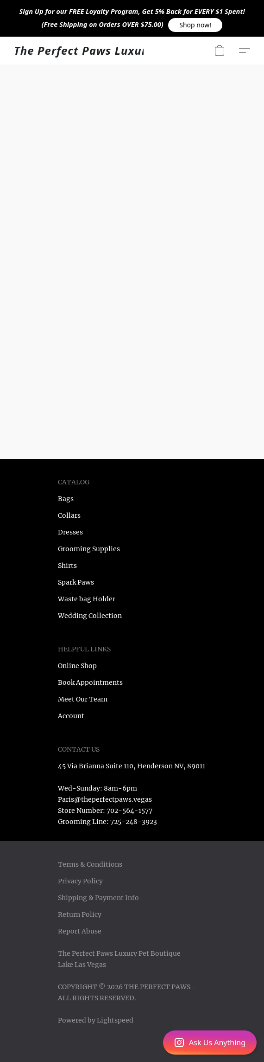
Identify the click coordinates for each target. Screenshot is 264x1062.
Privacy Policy (80, 881)
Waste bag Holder (86, 599)
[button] (195, 25)
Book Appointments (90, 682)
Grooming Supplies (89, 549)
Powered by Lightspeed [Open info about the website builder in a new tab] (95, 1020)
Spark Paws (76, 582)
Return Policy (79, 914)
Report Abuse (79, 931)
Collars (69, 515)
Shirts (67, 565)
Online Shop (77, 666)
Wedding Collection (90, 615)
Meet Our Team (82, 699)
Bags (66, 499)
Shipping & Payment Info (98, 898)
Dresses (70, 532)
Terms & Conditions (90, 864)
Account (71, 716)
